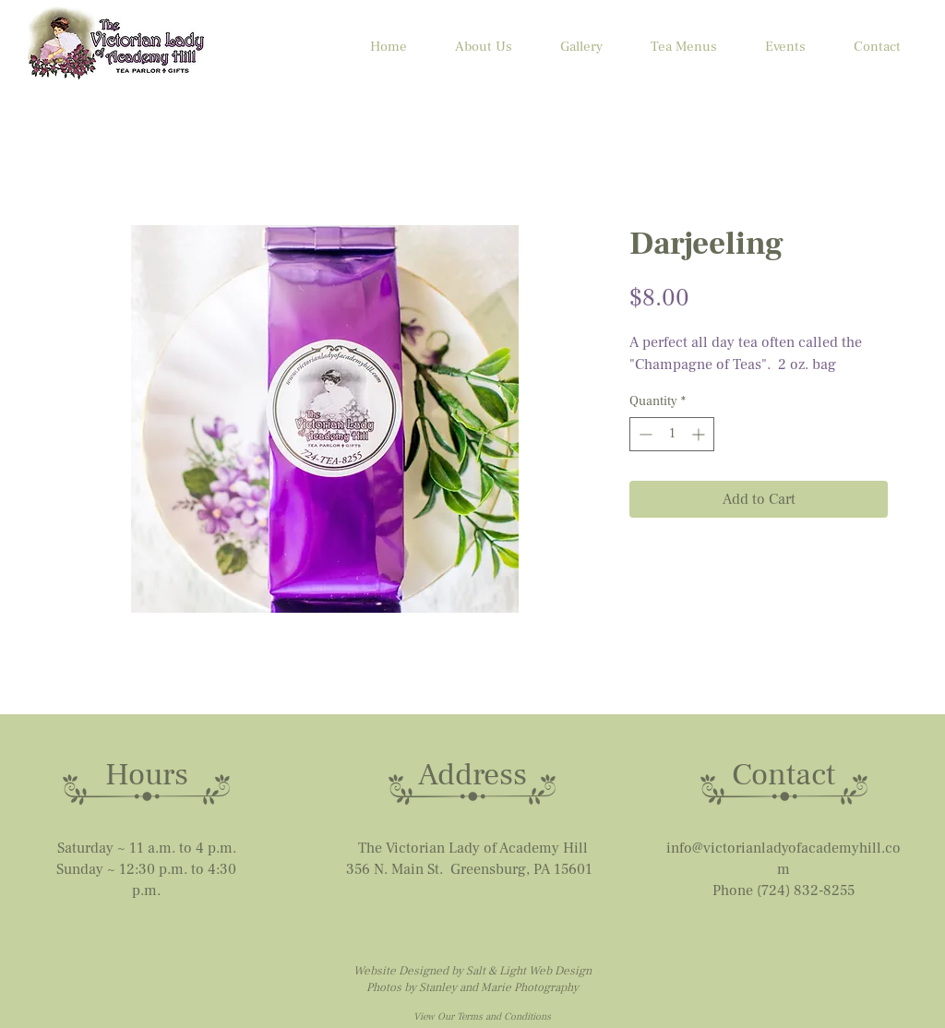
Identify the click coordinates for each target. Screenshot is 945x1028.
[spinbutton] (671, 434)
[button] (785, 47)
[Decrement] (643, 434)
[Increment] (700, 434)
